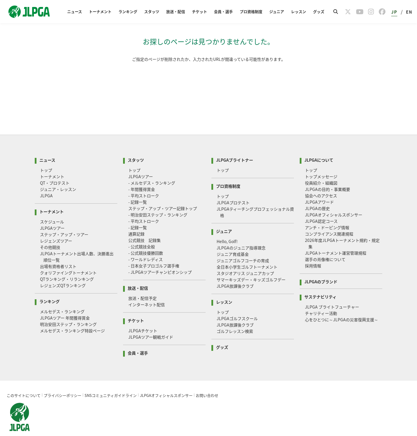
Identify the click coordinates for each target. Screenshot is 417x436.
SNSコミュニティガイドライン (111, 382)
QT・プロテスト (55, 170)
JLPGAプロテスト (233, 190)
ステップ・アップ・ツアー (64, 222)
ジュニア (276, 11)
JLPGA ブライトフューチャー (332, 294)
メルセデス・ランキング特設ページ (72, 318)
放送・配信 (175, 11)
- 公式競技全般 (141, 234)
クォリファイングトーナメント (68, 260)
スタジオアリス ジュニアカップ (245, 260)
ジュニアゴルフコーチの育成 (243, 248)
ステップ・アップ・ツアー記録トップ (162, 195)
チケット (199, 11)
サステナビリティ (320, 283)
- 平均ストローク (143, 183)
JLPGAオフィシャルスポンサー (333, 202)
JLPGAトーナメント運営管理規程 (335, 240)
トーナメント (100, 11)
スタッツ (151, 11)
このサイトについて (24, 382)
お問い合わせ (207, 382)
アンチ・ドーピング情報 (327, 215)
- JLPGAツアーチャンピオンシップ (160, 259)
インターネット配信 (146, 292)
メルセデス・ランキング (62, 299)
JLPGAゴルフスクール (237, 306)
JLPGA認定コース (321, 208)
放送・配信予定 (142, 285)
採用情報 (313, 253)
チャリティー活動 (321, 300)
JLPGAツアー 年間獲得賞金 (65, 305)
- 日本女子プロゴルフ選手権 (153, 253)
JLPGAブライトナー (234, 146)
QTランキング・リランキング (67, 266)
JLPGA (46, 183)
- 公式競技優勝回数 (145, 240)
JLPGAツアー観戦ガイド (150, 324)
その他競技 (50, 234)
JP (394, 12)
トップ (46, 157)
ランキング (127, 11)
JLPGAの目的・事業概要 (327, 176)
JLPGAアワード (319, 189)
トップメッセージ (321, 164)
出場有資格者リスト (58, 253)
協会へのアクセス (321, 183)
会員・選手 (223, 11)
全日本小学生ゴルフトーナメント (247, 254)
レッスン (298, 11)
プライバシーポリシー (62, 382)
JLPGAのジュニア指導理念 (241, 235)
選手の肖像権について (325, 246)
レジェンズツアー (56, 228)
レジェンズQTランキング (63, 273)
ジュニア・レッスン (58, 176)
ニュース (74, 11)
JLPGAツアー (52, 215)
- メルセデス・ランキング (151, 170)
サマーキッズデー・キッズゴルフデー (251, 267)
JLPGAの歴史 (317, 195)
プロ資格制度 (251, 11)
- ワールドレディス (145, 246)
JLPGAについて (318, 146)
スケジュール (52, 209)
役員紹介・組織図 (321, 170)
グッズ (318, 11)
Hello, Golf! (227, 228)
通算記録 (136, 221)
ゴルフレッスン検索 (235, 318)
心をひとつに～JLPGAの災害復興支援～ (341, 307)
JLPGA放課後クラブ (235, 273)
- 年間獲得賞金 (141, 176)
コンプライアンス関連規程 (329, 221)
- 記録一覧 (137, 189)
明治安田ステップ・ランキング (68, 311)
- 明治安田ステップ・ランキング (157, 202)
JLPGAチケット (142, 318)
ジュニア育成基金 (233, 241)
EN (409, 12)
